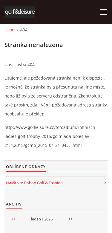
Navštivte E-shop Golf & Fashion (34, 182)
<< (13, 219)
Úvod (9, 30)
